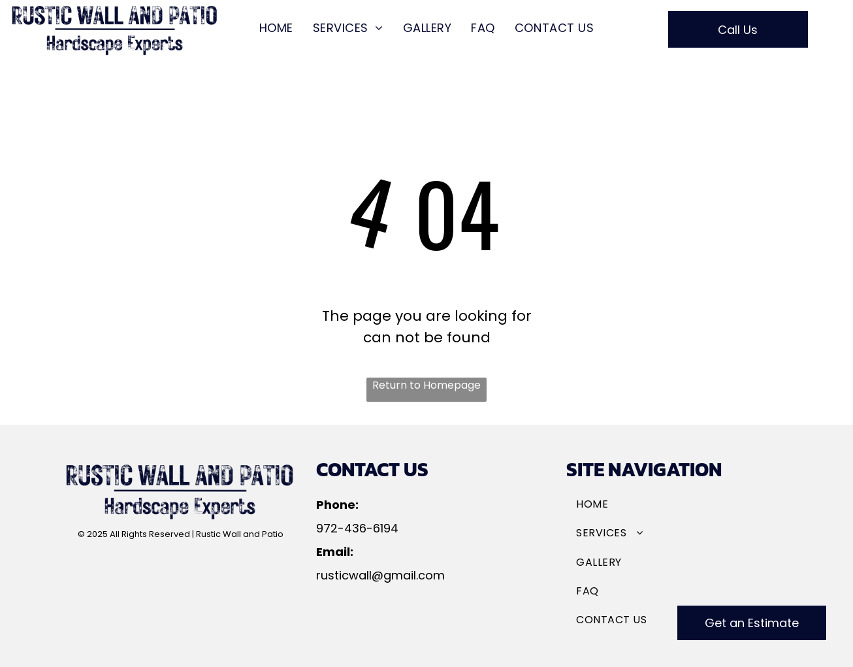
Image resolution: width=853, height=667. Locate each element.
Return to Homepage (426, 385)
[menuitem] (276, 28)
